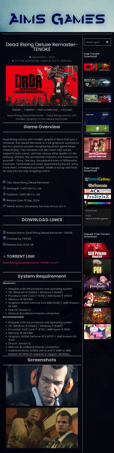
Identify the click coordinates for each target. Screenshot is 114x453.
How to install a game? (97, 218)
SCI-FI (55, 61)
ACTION (19, 61)
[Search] (107, 42)
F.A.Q (88, 215)
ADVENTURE (32, 61)
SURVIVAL (66, 61)
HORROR (45, 61)
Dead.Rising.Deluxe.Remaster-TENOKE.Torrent (30, 262)
